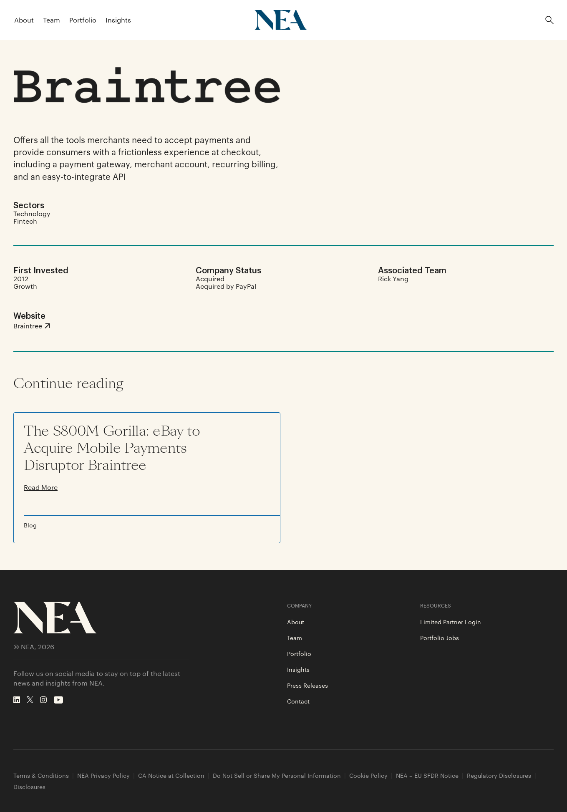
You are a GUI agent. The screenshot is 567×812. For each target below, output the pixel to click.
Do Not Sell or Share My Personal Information (277, 775)
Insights (118, 19)
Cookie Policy (368, 775)
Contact (298, 701)
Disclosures (29, 787)
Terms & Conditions (41, 775)
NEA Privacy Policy (103, 775)
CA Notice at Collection (171, 775)
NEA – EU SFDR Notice (427, 775)
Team (51, 19)
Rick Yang (393, 278)
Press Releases (307, 685)
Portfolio (82, 19)
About (24, 19)
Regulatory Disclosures (499, 775)
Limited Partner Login (450, 622)
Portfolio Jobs (439, 638)
